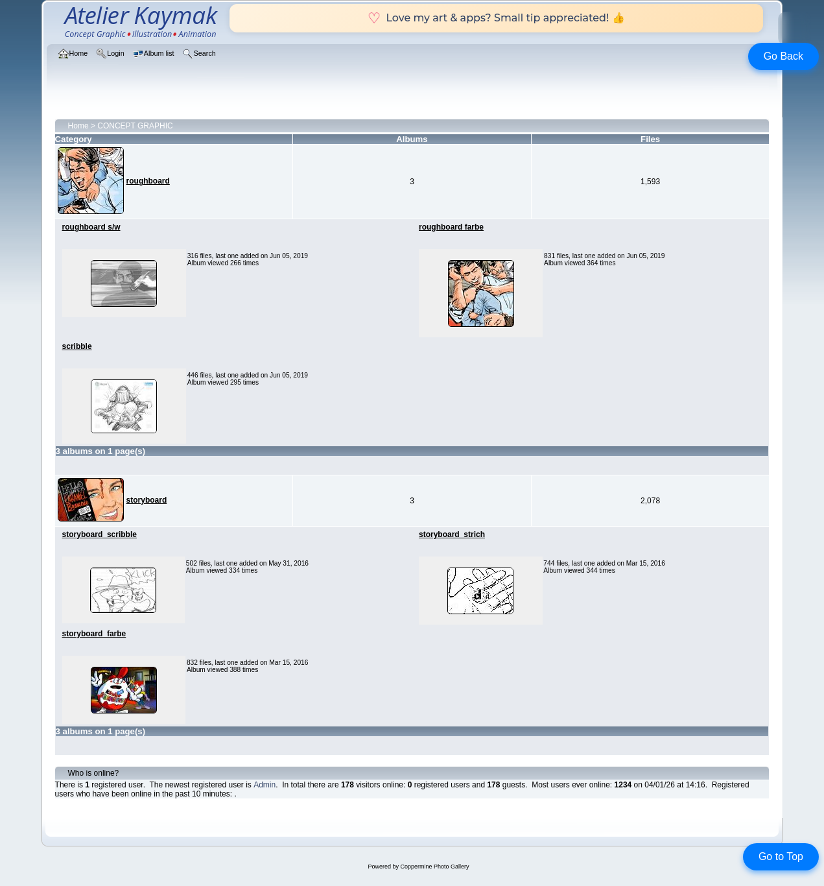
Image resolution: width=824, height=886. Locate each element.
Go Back (783, 56)
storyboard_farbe (94, 633)
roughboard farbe (451, 227)
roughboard (148, 181)
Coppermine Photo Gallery (434, 866)
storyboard (146, 500)
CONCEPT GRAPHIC (134, 125)
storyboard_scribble (99, 534)
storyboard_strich (452, 534)
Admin (264, 784)
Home (78, 125)
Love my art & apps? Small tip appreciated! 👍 (496, 17)
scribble (77, 346)
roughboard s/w (91, 227)
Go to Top (781, 856)
